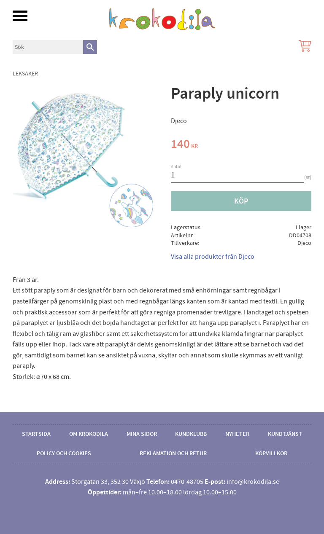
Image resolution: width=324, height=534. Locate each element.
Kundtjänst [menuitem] (285, 434)
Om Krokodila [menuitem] (88, 434)
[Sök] (90, 47)
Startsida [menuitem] (36, 434)
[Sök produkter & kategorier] (48, 47)
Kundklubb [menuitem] (191, 434)
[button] (20, 15)
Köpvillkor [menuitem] (271, 453)
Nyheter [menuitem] (237, 434)
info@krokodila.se (253, 482)
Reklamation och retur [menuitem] (173, 453)
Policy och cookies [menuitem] (64, 453)
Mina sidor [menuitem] (142, 434)
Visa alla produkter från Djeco (212, 256)
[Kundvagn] (303, 47)
